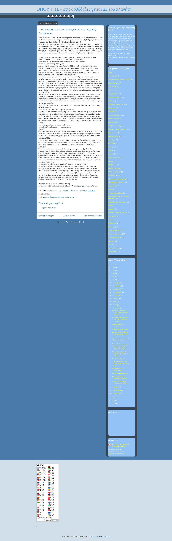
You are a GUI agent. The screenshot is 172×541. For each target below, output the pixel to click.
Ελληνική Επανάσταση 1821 (117, 129)
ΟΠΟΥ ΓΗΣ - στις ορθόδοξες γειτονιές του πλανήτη (84, 9)
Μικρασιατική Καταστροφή (117, 179)
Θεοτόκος (111, 140)
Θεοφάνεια (111, 143)
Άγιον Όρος (112, 76)
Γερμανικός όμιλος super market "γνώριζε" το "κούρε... (120, 319)
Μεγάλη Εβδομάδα (114, 168)
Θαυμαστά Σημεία (114, 136)
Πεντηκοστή (112, 216)
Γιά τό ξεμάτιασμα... (118, 358)
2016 (112, 270)
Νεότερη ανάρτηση (46, 216)
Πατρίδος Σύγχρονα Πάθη (116, 212)
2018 (112, 267)
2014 (112, 277)
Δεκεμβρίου (116, 283)
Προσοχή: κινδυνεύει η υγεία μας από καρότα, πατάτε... (120, 312)
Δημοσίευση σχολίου (48, 208)
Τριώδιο (110, 241)
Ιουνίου (115, 301)
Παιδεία (110, 209)
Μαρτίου (116, 387)
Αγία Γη (110, 90)
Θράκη (110, 147)
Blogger (106, 536)
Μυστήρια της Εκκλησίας (65, 197)
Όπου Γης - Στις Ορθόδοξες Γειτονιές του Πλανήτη (120, 445)
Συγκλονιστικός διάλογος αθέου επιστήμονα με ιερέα (120, 334)
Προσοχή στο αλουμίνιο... (120, 373)
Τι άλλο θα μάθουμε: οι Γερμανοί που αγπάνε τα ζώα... (120, 363)
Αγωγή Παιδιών (113, 94)
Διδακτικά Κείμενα (50, 197)
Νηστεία (111, 189)
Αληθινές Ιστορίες (114, 97)
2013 (112, 280)
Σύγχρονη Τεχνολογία (115, 234)
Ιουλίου (115, 298)
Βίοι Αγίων (111, 108)
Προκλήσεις (112, 223)
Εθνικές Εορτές (113, 118)
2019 (112, 264)
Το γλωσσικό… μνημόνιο (120, 329)
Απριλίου (116, 308)
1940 (110, 72)
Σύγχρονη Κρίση (113, 230)
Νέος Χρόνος (112, 186)
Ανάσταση (111, 101)
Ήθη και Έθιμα (113, 86)
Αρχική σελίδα (69, 216)
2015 (112, 273)
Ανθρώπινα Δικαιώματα (115, 104)
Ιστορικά (111, 154)
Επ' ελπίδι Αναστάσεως (119, 344)
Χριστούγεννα (112, 252)
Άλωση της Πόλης (114, 83)
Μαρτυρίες (111, 165)
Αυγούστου (116, 295)
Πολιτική (111, 220)
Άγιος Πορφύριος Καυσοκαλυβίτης (119, 79)
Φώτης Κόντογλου (114, 248)
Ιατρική (110, 150)
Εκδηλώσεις (112, 122)
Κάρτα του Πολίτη (114, 157)
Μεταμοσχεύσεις (113, 175)
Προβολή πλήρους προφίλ (116, 453)
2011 (112, 400)
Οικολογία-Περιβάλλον (115, 193)
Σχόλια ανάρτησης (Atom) (75, 222)
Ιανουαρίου (116, 393)
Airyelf (96, 536)
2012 (112, 397)
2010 (112, 403)
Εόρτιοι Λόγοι (112, 133)
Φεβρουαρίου (117, 390)
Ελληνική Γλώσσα (114, 126)
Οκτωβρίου (116, 289)
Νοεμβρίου (116, 286)
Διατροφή (111, 111)
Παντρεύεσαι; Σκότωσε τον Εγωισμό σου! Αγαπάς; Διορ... (120, 353)
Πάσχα (110, 205)
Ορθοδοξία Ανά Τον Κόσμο (116, 202)
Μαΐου (115, 305)
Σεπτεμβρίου (117, 292)
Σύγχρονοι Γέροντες (114, 237)
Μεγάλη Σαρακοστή (114, 172)
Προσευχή (111, 227)
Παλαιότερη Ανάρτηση (93, 216)
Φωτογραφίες (112, 244)
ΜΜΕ (110, 161)
